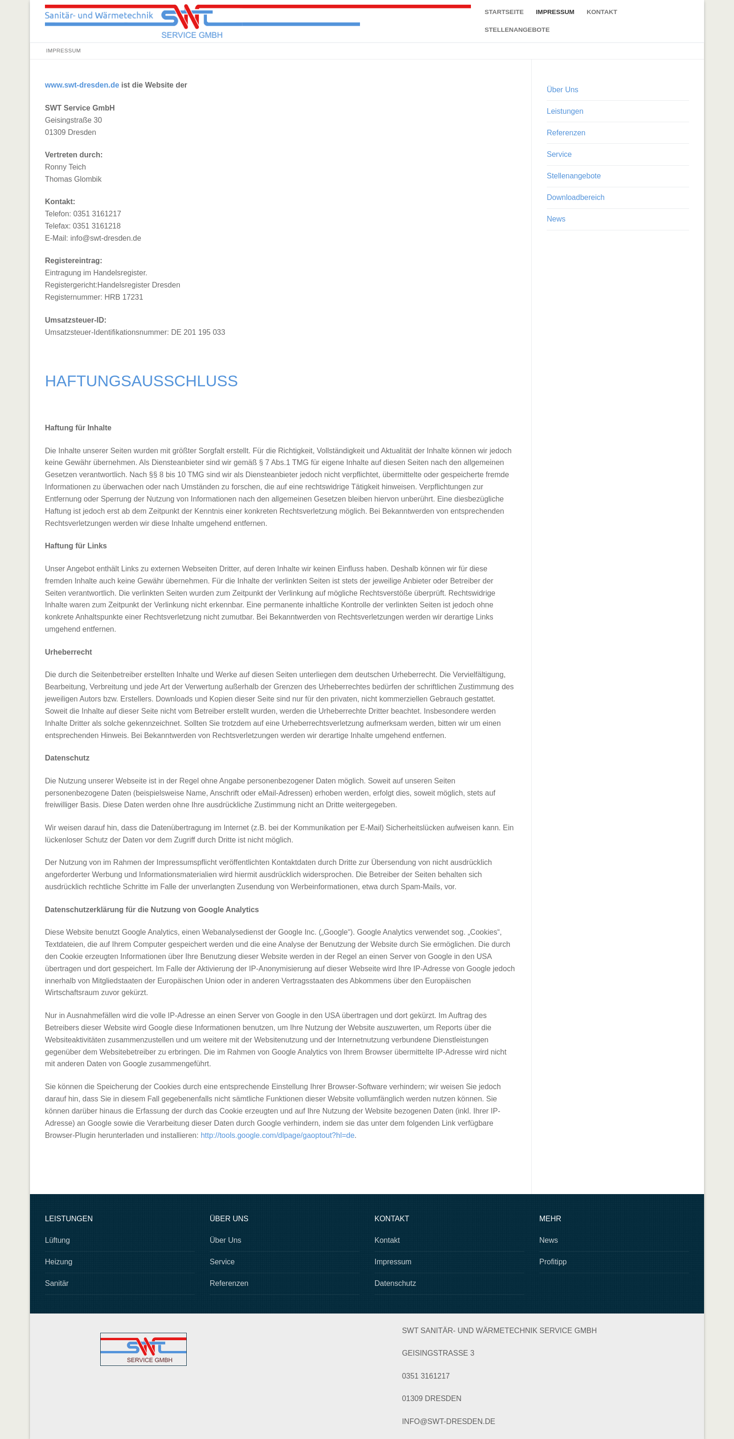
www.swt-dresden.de (82, 85)
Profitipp (553, 1262)
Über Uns (563, 90)
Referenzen (566, 133)
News (556, 219)
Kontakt (387, 1240)
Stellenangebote (574, 176)
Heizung (59, 1262)
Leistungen (565, 111)
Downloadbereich (576, 197)
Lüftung (57, 1240)
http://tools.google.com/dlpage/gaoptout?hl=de (278, 1135)
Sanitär (57, 1283)
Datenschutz (395, 1283)
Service (559, 154)
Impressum (392, 1262)
